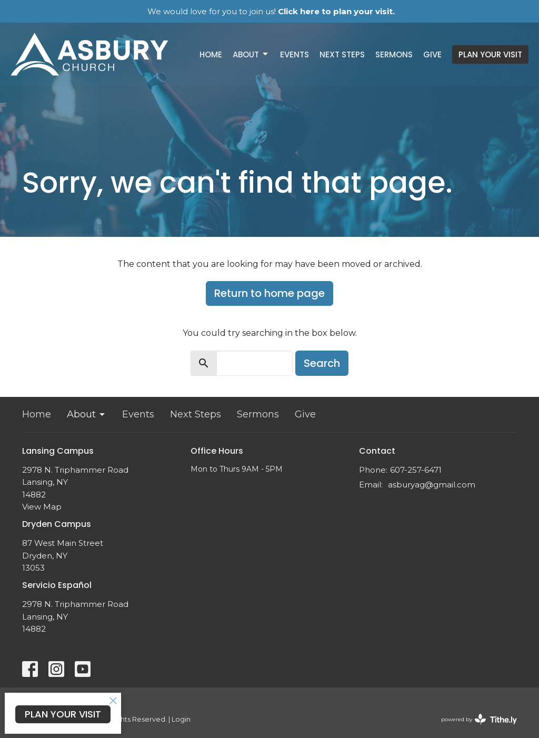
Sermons (394, 54)
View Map (42, 507)
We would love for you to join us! (271, 11)
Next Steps (342, 54)
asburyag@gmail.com (431, 485)
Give (432, 54)
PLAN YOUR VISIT (490, 54)
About (251, 54)
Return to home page (269, 293)
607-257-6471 (416, 470)
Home (210, 54)
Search (322, 363)
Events (294, 54)
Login (181, 719)
